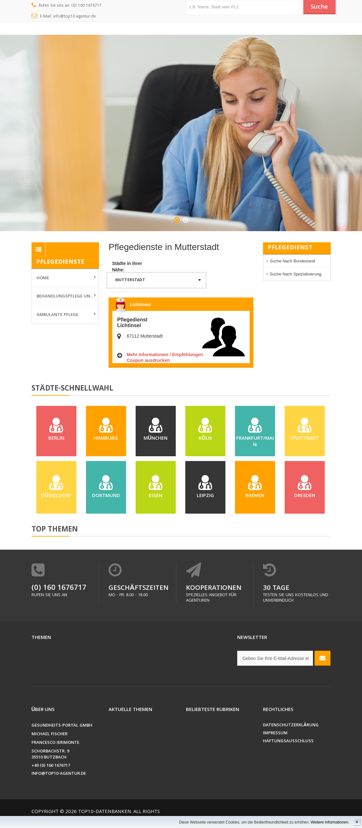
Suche (319, 7)
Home (43, 278)
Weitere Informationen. (330, 822)
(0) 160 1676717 (59, 588)
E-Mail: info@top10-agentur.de (64, 16)
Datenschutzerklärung (291, 725)
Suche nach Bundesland (292, 261)
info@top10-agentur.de (59, 774)
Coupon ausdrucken (148, 360)
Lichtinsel (140, 304)
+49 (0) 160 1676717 (51, 766)
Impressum (275, 733)
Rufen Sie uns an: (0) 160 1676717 (67, 5)
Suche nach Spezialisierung (296, 274)
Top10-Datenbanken (104, 812)
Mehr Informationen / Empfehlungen (165, 354)
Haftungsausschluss (288, 741)
